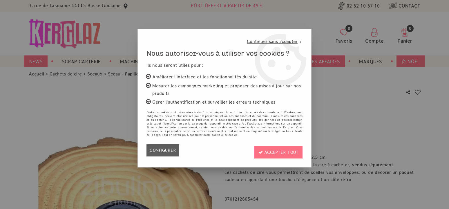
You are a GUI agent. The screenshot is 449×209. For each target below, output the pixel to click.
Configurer (163, 150)
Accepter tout (277, 150)
